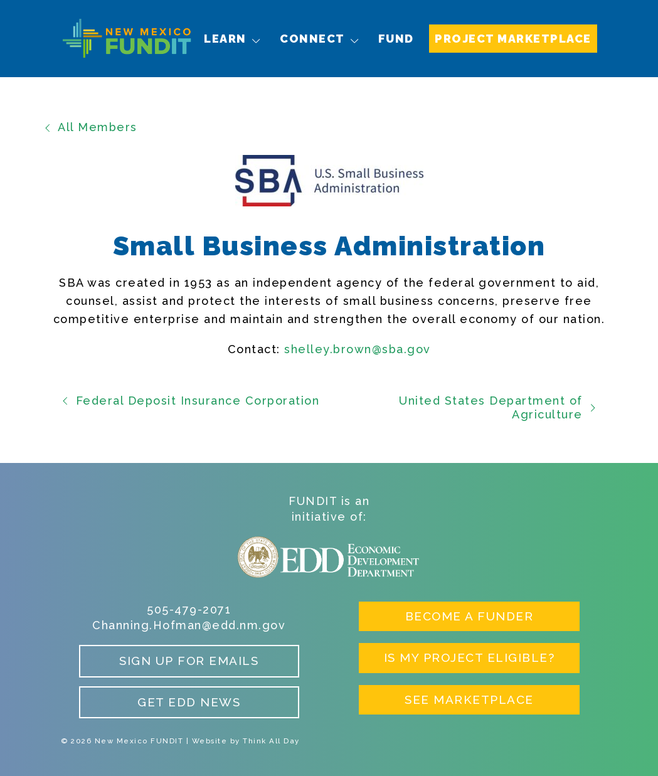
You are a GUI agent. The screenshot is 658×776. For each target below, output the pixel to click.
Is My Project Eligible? (469, 657)
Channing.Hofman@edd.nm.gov (188, 625)
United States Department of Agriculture (498, 407)
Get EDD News (188, 702)
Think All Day (271, 740)
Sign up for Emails (188, 660)
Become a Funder (469, 616)
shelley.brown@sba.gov (357, 349)
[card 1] (329, 350)
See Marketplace (469, 699)
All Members (90, 127)
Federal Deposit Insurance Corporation (190, 400)
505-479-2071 (189, 609)
